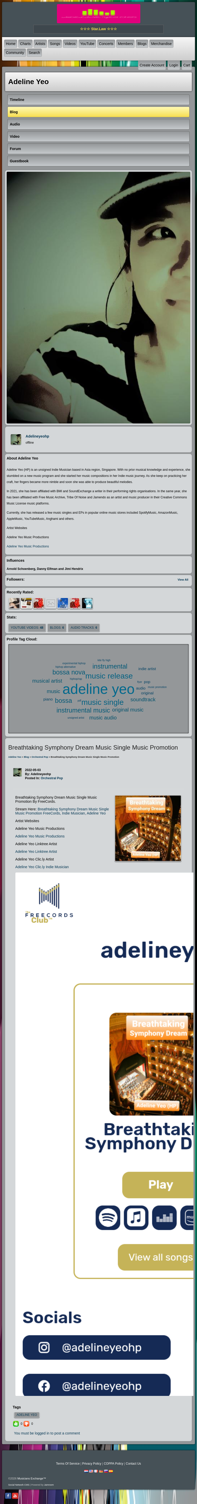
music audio (103, 717)
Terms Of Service (68, 1463)
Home (10, 44)
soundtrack (143, 699)
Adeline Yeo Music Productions (28, 546)
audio (140, 688)
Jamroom (49, 1485)
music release (109, 676)
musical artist (47, 681)
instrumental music (83, 710)
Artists (40, 44)
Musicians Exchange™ (31, 1478)
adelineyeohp (37, 436)
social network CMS (18, 1485)
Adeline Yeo (14, 757)
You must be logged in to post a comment (47, 1433)
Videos (70, 44)
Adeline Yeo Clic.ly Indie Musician (42, 867)
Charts (25, 44)
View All (183, 579)
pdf (79, 700)
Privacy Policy (91, 1463)
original (147, 693)
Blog (26, 757)
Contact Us (133, 1463)
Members (125, 44)
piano (48, 699)
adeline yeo (99, 689)
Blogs (141, 44)
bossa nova (69, 672)
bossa (63, 700)
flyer (139, 682)
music (53, 691)
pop (147, 682)
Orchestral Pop (40, 757)
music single (102, 702)
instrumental (109, 666)
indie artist (147, 669)
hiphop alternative (65, 666)
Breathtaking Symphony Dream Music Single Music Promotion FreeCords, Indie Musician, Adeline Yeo (62, 811)
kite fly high (104, 660)
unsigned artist (75, 717)
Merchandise (161, 44)
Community (15, 53)
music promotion (157, 687)
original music (127, 710)
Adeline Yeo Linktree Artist (36, 851)
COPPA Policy (113, 1463)
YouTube (87, 44)
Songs (55, 44)
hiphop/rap (76, 679)
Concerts (106, 44)
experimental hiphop (73, 663)
